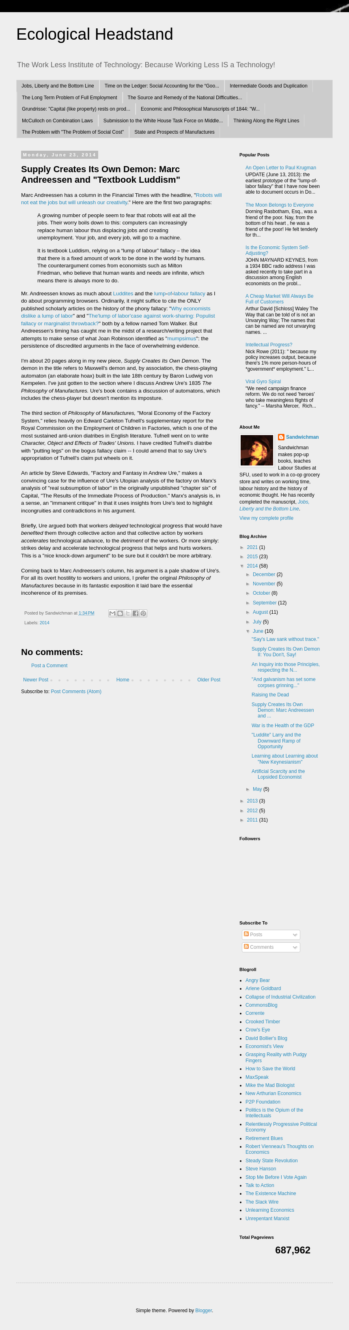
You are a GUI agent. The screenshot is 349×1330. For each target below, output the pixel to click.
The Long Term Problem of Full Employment (69, 97)
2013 (253, 801)
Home (122, 680)
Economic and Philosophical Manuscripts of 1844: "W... (200, 109)
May (258, 789)
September (265, 603)
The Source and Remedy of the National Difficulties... (185, 97)
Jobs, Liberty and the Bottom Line (58, 86)
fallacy (197, 293)
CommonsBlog (262, 1005)
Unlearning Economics (270, 1210)
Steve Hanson (261, 1169)
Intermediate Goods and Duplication (268, 86)
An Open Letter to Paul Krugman (281, 168)
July (258, 622)
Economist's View (264, 1046)
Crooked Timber (263, 1022)
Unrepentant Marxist (267, 1218)
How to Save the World (270, 1069)
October (262, 593)
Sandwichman (302, 437)
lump (160, 293)
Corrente (255, 1013)
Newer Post (35, 680)
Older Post (208, 680)
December (265, 574)
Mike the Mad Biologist (270, 1085)
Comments (259, 947)
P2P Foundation (263, 1102)
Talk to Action (260, 1185)
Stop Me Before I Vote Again (276, 1177)
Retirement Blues (264, 1138)
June (259, 631)
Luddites (123, 293)
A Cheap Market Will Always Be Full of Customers (279, 299)
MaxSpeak (257, 1077)
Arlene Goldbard (263, 988)
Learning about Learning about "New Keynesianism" (285, 758)
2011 (253, 820)
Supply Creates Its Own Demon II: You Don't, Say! (286, 652)
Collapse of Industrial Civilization (281, 997)
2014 (45, 622)
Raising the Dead (270, 695)
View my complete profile (266, 518)
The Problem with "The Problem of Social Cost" (73, 132)
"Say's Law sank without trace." (285, 639)
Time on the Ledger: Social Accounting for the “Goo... (162, 86)
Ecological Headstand (94, 34)
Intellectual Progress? (269, 345)
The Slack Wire (262, 1202)
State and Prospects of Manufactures (174, 132)
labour (181, 293)
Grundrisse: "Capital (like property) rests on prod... (76, 109)
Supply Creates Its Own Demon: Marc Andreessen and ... (283, 710)
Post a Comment (49, 665)
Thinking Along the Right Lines (266, 121)
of (170, 293)
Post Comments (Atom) (76, 691)
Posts (253, 934)
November (265, 584)
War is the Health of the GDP (283, 725)
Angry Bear (258, 980)
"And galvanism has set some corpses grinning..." (284, 682)
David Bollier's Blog (266, 1038)
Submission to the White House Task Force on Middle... (163, 121)
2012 (253, 810)
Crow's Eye (258, 1030)
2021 (253, 547)
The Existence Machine (271, 1193)
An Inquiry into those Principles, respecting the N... (286, 667)
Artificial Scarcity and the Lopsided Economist (278, 774)
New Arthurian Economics (273, 1093)
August (261, 612)
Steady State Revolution (272, 1160)
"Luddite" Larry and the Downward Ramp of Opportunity (276, 740)
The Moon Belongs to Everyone (280, 205)
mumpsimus (181, 338)
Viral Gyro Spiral (263, 381)
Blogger (203, 1310)
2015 (253, 556)
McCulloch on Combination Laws (57, 121)
